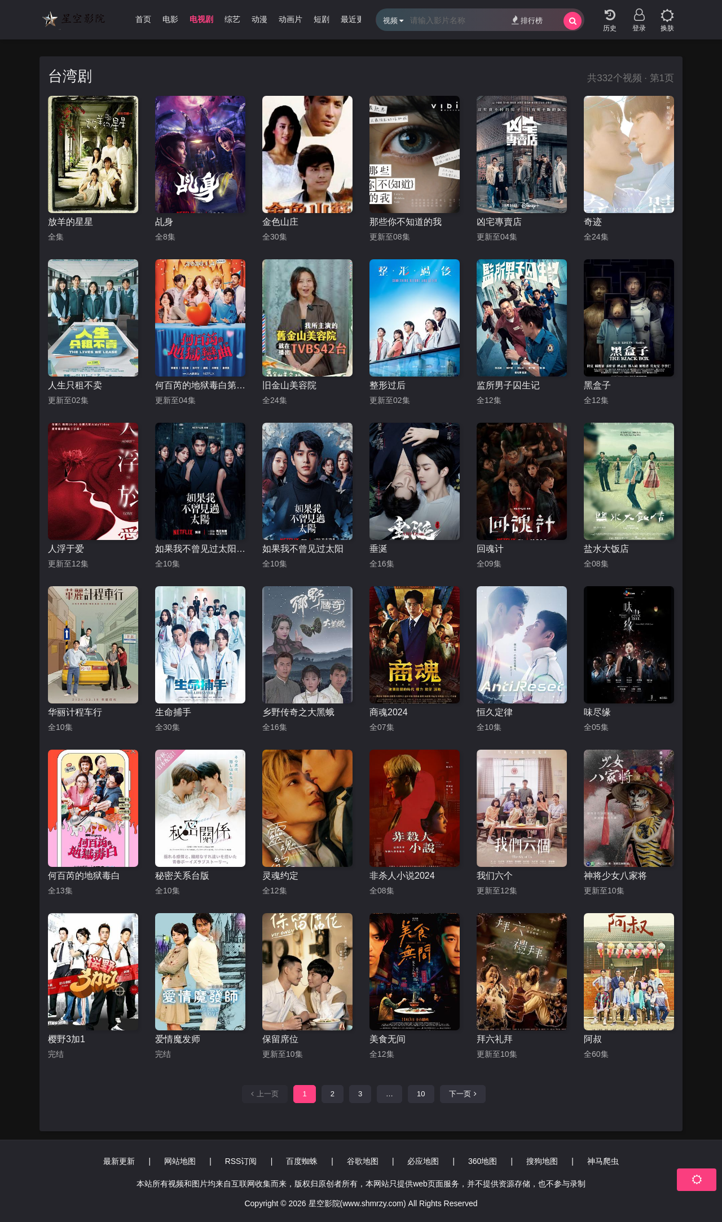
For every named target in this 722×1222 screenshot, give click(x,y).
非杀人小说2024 (402, 875)
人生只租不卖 (75, 385)
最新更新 (119, 1161)
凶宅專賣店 (499, 222)
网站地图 (180, 1161)
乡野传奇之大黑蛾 (298, 712)
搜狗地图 (542, 1161)
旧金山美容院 (289, 385)
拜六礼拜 (495, 1039)
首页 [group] (143, 19)
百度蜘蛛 (302, 1161)
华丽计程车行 (75, 712)
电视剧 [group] (201, 19)
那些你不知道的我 (405, 222)
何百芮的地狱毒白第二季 (200, 385)
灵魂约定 (280, 875)
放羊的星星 (70, 222)
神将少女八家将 (615, 875)
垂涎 (378, 549)
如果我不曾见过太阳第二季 (200, 549)
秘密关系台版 (182, 875)
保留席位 (280, 1039)
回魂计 (490, 549)
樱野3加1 (66, 1039)
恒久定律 (495, 712)
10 (421, 1094)
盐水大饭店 (606, 549)
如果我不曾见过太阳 (303, 549)
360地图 (482, 1161)
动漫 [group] (259, 19)
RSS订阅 (241, 1161)
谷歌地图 (362, 1161)
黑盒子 (597, 385)
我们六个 (495, 875)
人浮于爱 (66, 549)
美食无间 (387, 1039)
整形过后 (387, 385)
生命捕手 (173, 712)
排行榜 (527, 20)
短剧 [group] (321, 19)
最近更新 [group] (356, 19)
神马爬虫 (603, 1161)
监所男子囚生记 (508, 385)
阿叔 (593, 1039)
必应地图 (423, 1161)
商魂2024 (388, 712)
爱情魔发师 (177, 1039)
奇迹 (593, 222)
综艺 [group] (232, 19)
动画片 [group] (290, 19)
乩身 (164, 222)
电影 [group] (170, 19)
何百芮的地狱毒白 (84, 875)
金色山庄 (280, 222)
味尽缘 (597, 712)
